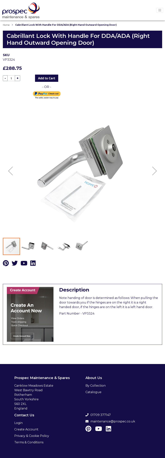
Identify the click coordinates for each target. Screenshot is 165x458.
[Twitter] (15, 264)
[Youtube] (24, 264)
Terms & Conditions (28, 442)
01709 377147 (98, 415)
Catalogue (93, 392)
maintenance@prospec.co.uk (110, 421)
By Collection (95, 385)
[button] (10, 170)
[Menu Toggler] (159, 10)
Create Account (26, 429)
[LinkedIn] (33, 264)
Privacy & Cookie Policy (31, 436)
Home (6, 24)
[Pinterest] (6, 264)
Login (18, 423)
